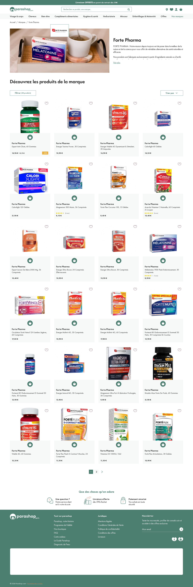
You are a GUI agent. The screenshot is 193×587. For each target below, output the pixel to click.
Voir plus (116, 62)
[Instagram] (180, 539)
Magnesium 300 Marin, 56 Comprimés (71, 207)
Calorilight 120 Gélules (21, 207)
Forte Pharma (18, 143)
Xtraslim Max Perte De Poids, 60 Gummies (161, 393)
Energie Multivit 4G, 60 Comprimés (114, 332)
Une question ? (63, 499)
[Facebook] (174, 539)
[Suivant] (102, 472)
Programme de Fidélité (63, 525)
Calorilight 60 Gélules (153, 146)
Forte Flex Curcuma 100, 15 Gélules (114, 207)
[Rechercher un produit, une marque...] (93, 9)
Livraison (101, 536)
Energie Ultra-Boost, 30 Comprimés (114, 270)
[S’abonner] (181, 529)
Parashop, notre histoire (64, 521)
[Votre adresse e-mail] (162, 529)
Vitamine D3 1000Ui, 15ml (110, 454)
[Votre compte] (176, 9)
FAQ (56, 532)
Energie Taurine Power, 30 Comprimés (71, 146)
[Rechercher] (129, 9)
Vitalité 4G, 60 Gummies (21, 454)
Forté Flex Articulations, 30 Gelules (158, 454)
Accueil (12, 22)
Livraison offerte (101, 499)
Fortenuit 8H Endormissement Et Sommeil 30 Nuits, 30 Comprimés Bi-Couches (162, 333)
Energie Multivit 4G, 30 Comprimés (69, 332)
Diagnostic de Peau (62, 544)
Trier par (170, 93)
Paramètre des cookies (35, 584)
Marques (21, 22)
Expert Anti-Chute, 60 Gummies (24, 146)
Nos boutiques (60, 529)
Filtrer (23, 93)
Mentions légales (105, 521)
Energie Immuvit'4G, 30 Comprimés (70, 393)
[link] (180, 9)
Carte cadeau (59, 536)
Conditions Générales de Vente (110, 525)
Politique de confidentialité (109, 529)
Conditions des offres (107, 532)
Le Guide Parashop (62, 540)
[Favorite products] (171, 9)
